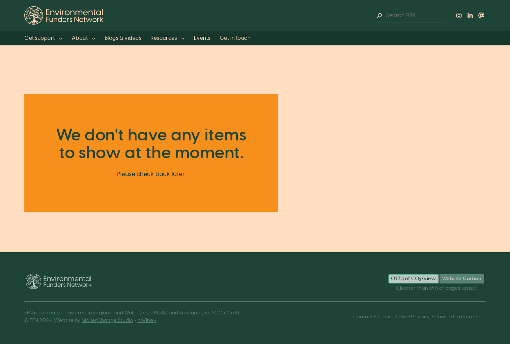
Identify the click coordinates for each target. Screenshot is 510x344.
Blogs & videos (123, 38)
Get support (43, 38)
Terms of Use (392, 316)
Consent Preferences (460, 316)
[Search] (379, 15)
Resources (167, 38)
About (83, 38)
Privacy (420, 316)
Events (202, 38)
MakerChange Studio (107, 320)
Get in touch (235, 38)
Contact (363, 316)
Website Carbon (462, 278)
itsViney (146, 320)
